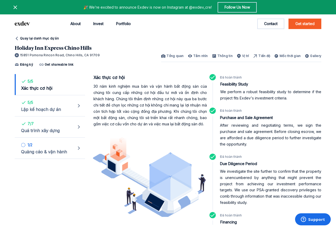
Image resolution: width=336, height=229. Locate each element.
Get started (304, 23)
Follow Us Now (237, 7)
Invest (98, 23)
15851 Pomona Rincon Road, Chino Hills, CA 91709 (57, 55)
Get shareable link (56, 65)
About (75, 23)
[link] (172, 56)
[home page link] (22, 23)
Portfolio (123, 23)
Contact (270, 23)
